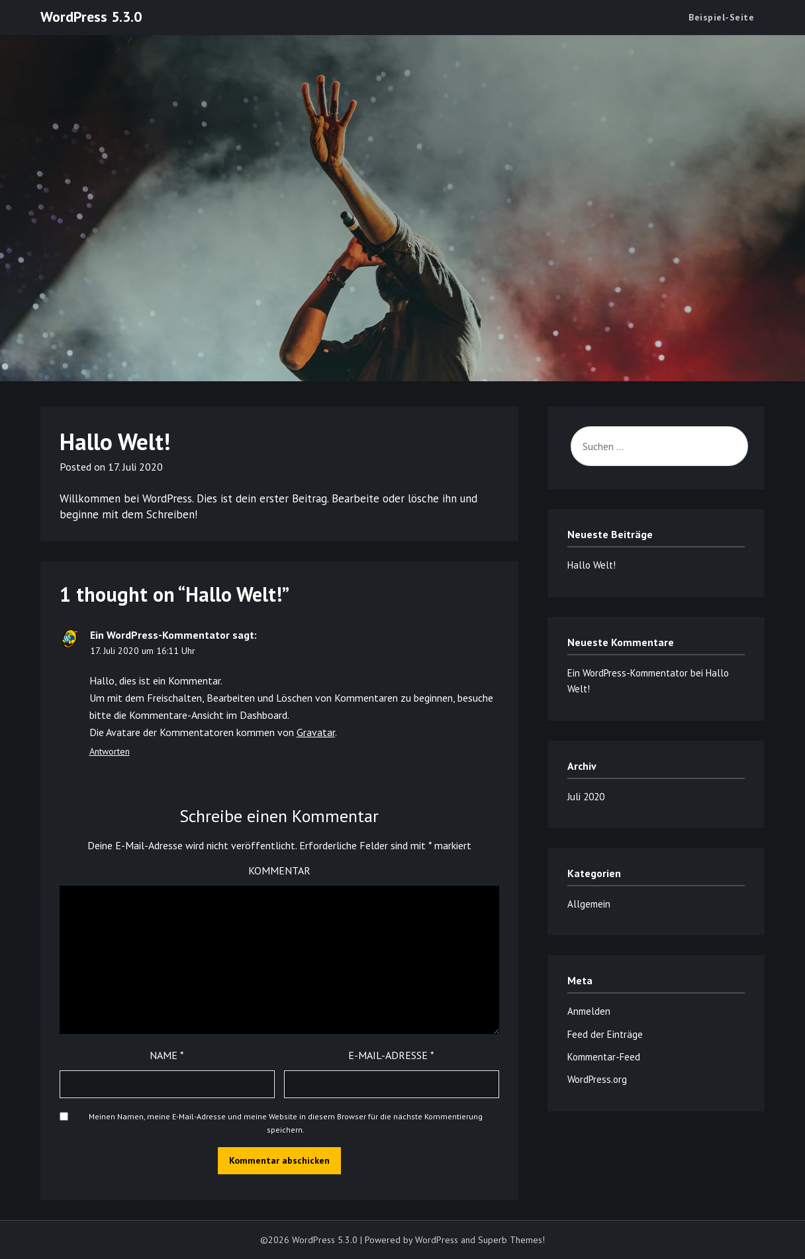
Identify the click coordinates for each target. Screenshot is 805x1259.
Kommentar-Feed (603, 1056)
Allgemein (588, 904)
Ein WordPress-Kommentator (160, 634)
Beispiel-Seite (721, 17)
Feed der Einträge (605, 1034)
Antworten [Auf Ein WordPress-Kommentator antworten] (109, 751)
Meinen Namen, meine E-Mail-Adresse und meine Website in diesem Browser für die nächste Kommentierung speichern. (286, 1123)
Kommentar (279, 870)
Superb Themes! (511, 1240)
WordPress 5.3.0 (91, 16)
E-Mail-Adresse (391, 1055)
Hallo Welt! (591, 565)
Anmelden (588, 1011)
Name (167, 1055)
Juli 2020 (585, 796)
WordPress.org (597, 1079)
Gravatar (316, 732)
